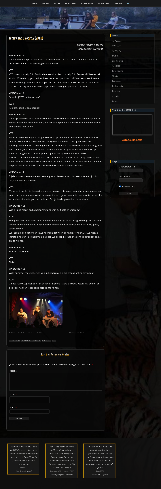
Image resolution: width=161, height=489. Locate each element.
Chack (67, 78)
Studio (115, 76)
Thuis (34, 3)
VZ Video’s (117, 65)
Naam (13, 394)
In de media (15, 341)
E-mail (13, 407)
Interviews (117, 91)
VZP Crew (116, 50)
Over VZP (118, 3)
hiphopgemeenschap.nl (63, 474)
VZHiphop (36, 341)
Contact (115, 101)
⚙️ (128, 3)
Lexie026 (16, 332)
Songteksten (117, 60)
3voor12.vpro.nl (25, 471)
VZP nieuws (117, 40)
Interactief (103, 3)
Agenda (115, 96)
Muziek (57, 3)
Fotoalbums (87, 3)
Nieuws (45, 3)
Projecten (116, 81)
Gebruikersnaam (127, 166)
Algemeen (33, 332)
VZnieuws (46, 341)
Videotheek (70, 3)
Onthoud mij (127, 186)
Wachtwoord (125, 176)
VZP (41, 332)
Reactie (13, 370)
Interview (26, 341)
